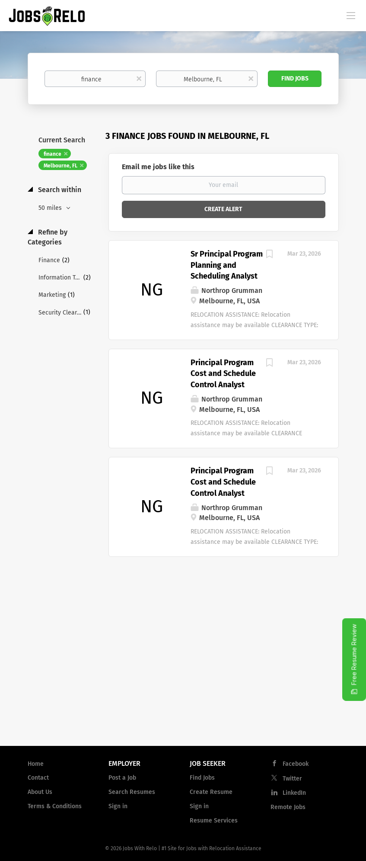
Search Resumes (131, 792)
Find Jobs (295, 78)
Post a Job (122, 777)
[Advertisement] (183, 669)
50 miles (51, 208)
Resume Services (214, 820)
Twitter (292, 778)
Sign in (117, 806)
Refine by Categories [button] (47, 237)
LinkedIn (294, 793)
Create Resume (211, 792)
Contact (38, 777)
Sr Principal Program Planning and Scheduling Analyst (227, 265)
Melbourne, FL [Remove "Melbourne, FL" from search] (60, 166)
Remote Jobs (288, 807)
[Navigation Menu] (351, 15)
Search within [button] (58, 190)
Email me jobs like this (158, 167)
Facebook (296, 764)
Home (36, 764)
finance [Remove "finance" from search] (52, 154)
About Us (40, 792)
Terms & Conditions (55, 806)
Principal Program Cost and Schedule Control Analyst (223, 373)
